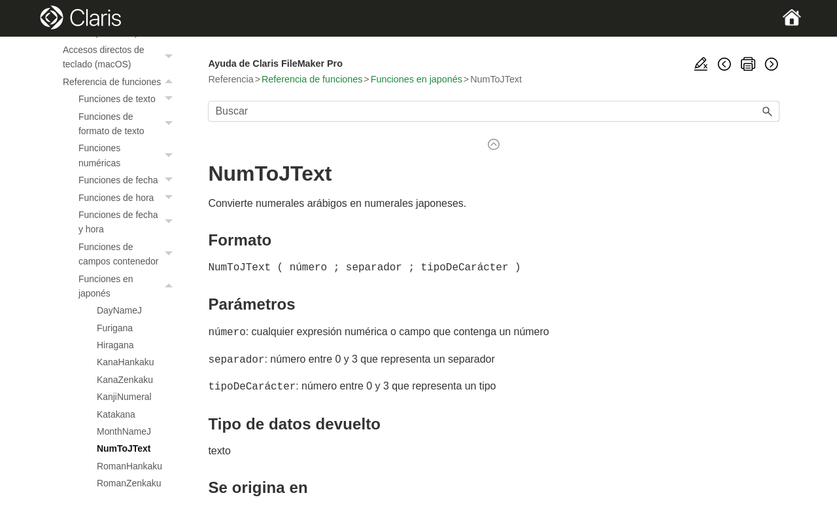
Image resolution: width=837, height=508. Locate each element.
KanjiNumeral (124, 396)
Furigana (115, 328)
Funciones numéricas (128, 155)
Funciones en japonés (128, 286)
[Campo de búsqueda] (493, 111)
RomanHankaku (129, 466)
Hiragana (115, 345)
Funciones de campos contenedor (128, 254)
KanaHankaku (125, 362)
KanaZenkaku (125, 379)
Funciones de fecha (128, 180)
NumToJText (123, 448)
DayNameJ (119, 310)
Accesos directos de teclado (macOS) (121, 57)
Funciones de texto (128, 99)
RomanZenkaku (129, 483)
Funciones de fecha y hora (128, 222)
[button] (170, 57)
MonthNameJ (124, 431)
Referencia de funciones (121, 82)
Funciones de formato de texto (128, 124)
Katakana (116, 414)
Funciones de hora (128, 197)
